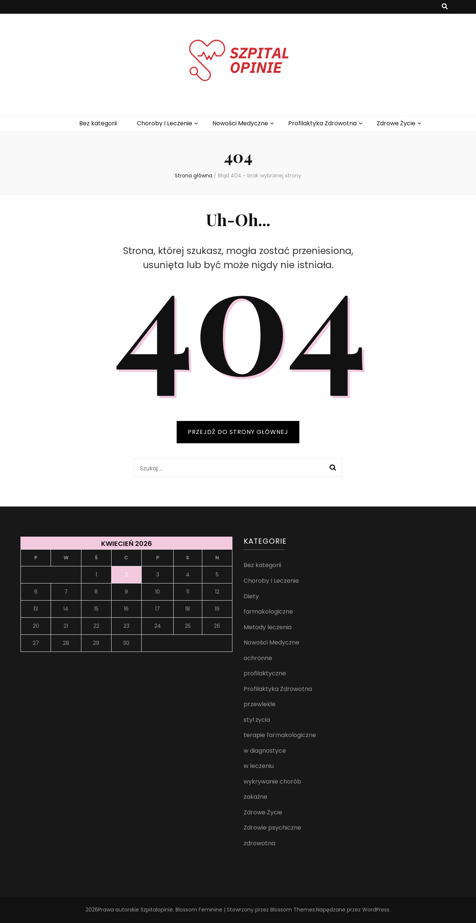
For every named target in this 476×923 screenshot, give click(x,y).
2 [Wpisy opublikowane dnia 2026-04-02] (126, 574)
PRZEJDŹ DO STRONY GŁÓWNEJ (238, 432)
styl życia (257, 719)
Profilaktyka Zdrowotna (322, 123)
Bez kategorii (98, 123)
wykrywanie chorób (272, 781)
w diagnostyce (265, 750)
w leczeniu (259, 766)
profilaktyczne (265, 673)
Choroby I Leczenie (164, 123)
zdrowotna (259, 843)
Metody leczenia (268, 627)
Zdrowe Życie (396, 123)
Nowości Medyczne (240, 123)
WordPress (375, 909)
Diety (251, 596)
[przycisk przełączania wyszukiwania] (445, 7)
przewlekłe (260, 704)
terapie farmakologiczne (280, 735)
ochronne (258, 658)
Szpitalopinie (157, 909)
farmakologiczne (268, 611)
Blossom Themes (292, 909)
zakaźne (255, 796)
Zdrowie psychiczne (272, 827)
